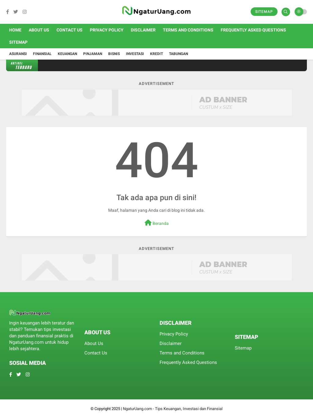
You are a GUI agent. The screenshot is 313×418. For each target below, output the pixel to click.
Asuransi (18, 54)
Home (15, 30)
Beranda (157, 223)
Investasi (135, 54)
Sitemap (264, 11)
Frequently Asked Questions (253, 30)
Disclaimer (143, 30)
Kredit (156, 54)
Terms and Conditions (188, 30)
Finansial (42, 54)
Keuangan (67, 54)
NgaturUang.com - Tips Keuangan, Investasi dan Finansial (173, 408)
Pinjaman (92, 54)
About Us (39, 30)
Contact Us (70, 30)
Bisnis (114, 54)
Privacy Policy (106, 30)
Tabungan (178, 54)
